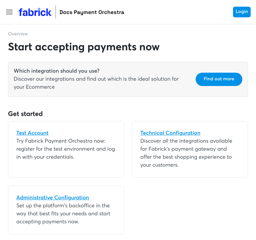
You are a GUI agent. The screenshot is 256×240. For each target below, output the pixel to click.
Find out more (219, 79)
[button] (9, 12)
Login (242, 12)
